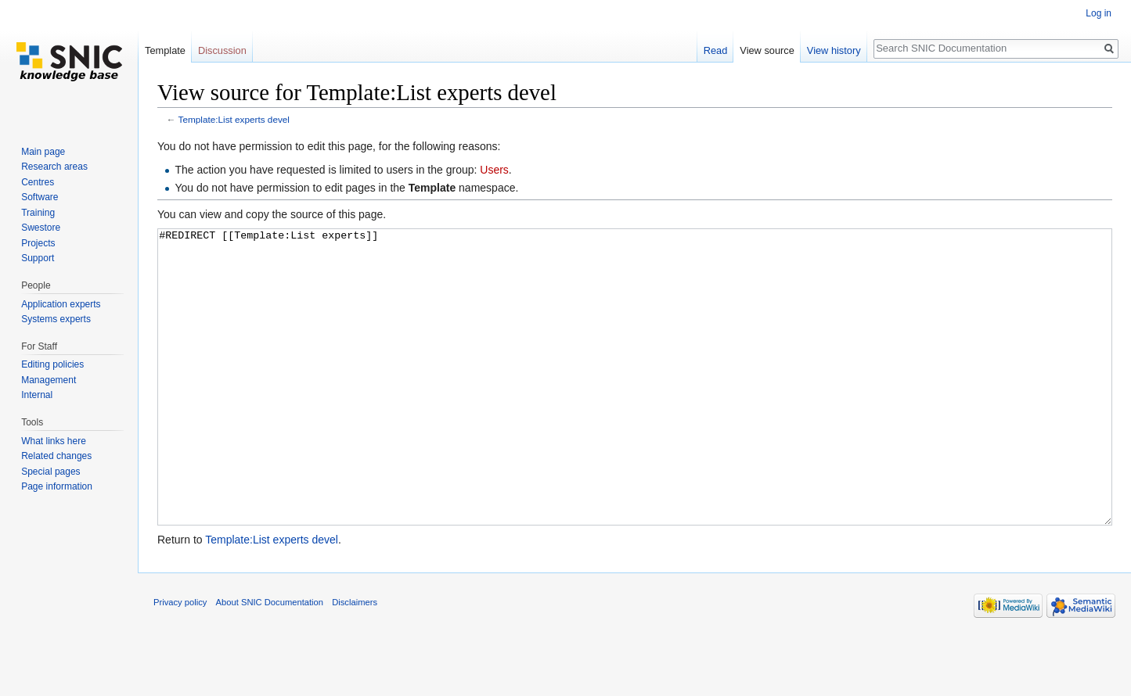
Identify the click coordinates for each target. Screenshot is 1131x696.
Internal (36, 394)
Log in (1098, 13)
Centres (37, 182)
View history (834, 50)
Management (48, 380)
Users (494, 169)
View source (767, 50)
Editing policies (52, 364)
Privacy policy (180, 661)
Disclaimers (354, 661)
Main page (43, 151)
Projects (38, 243)
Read (716, 50)
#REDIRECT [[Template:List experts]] (634, 406)
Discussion (222, 50)
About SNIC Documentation (269, 661)
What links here (53, 441)
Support (37, 258)
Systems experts (56, 319)
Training (38, 212)
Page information (56, 486)
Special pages (50, 471)
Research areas (54, 166)
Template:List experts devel (234, 119)
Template (165, 50)
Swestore (40, 227)
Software (39, 197)
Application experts (60, 304)
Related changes (56, 455)
